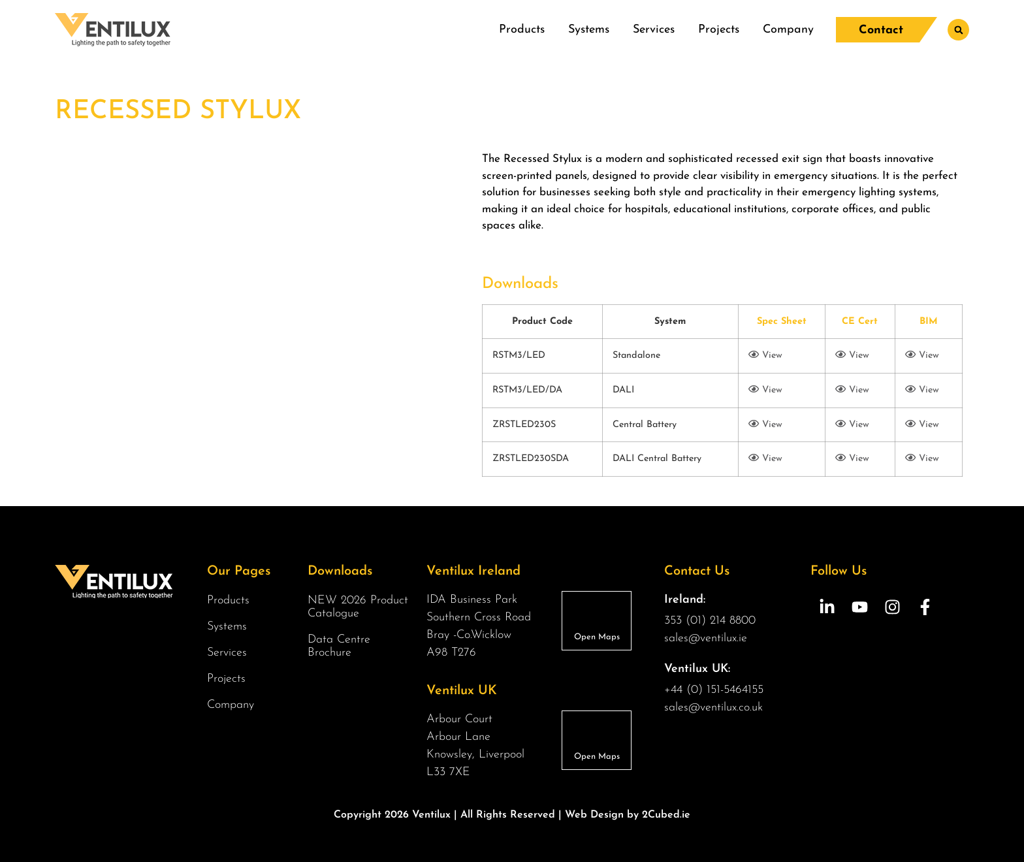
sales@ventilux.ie (705, 638)
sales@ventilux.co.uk (713, 707)
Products (522, 30)
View (765, 355)
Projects (718, 30)
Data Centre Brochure (339, 646)
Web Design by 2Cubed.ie (627, 815)
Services (654, 30)
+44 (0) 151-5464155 (713, 690)
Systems (588, 30)
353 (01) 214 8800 (710, 621)
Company (788, 30)
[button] (958, 29)
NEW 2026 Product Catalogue (358, 607)
